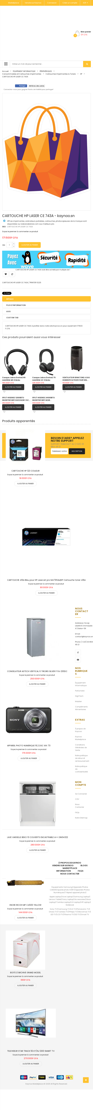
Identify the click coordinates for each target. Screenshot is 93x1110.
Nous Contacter (79, 805)
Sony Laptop (67, 899)
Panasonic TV (83, 909)
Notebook (70, 905)
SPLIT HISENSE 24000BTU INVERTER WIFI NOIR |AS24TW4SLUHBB (43, 399)
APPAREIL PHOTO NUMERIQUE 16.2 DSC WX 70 (28, 745)
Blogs (84, 865)
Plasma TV (69, 914)
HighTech (79, 696)
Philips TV (73, 912)
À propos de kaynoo (69, 862)
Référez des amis (36, 86)
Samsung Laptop (81, 896)
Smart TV (85, 914)
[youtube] (78, 659)
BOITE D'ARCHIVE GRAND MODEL (25, 972)
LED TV (53, 914)
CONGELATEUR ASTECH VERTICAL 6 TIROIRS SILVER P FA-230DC (37, 671)
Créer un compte (69, 3)
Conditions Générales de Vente (81, 747)
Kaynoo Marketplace (80, 738)
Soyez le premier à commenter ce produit (20, 231)
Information (63, 870)
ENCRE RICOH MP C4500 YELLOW (25, 905)
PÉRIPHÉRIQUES (46, 71)
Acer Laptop (67, 896)
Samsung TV (64, 909)
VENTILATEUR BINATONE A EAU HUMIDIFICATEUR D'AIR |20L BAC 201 (76, 378)
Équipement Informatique (81, 684)
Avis (8, 311)
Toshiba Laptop (63, 902)
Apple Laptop (55, 896)
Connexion (52, 3)
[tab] (46, 299)
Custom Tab (12, 317)
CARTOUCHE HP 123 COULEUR (25, 470)
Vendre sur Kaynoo (33, 3)
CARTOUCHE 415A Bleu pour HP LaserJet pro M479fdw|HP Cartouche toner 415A (46, 580)
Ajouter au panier (13, 387)
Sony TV (53, 909)
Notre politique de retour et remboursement (82, 758)
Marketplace (13, 3)
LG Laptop (75, 902)
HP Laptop (85, 902)
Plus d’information (16, 305)
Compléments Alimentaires (81, 708)
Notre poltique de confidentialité (81, 769)
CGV (77, 799)
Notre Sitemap (81, 818)
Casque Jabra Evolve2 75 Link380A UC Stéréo (44, 378)
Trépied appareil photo (75, 892)
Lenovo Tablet (55, 899)
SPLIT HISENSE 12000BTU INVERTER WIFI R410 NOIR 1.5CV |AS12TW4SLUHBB (16, 399)
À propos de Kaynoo (80, 730)
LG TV (73, 909)
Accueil (5, 71)
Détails (9, 299)
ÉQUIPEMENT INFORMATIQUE (24, 71)
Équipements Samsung (62, 887)
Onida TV (53, 912)
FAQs (77, 812)
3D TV (77, 914)
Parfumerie (79, 691)
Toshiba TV (63, 912)
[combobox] (50, 64)
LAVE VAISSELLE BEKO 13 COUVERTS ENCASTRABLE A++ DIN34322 (37, 837)
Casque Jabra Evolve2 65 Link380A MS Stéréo (14, 378)
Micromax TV (84, 912)
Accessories (80, 899)
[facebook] (78, 652)
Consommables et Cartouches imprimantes (21, 74)
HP (81, 74)
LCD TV (60, 914)
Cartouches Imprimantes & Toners (61, 74)
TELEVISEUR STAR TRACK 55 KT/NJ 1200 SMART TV (30, 1051)
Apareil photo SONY (65, 890)
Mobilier (78, 701)
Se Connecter (81, 794)
